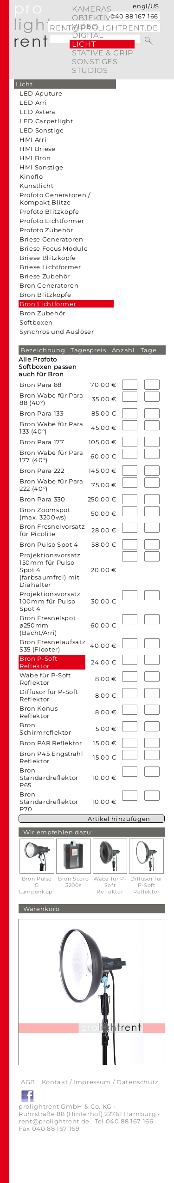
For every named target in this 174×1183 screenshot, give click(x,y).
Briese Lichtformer (50, 267)
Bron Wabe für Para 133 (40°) (51, 427)
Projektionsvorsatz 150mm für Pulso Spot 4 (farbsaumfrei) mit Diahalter (50, 569)
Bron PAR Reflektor (50, 743)
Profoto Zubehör (46, 230)
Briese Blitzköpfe (47, 257)
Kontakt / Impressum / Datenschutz (100, 1082)
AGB (28, 1082)
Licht (84, 44)
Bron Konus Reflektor (38, 712)
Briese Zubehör (44, 276)
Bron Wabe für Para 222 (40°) (51, 484)
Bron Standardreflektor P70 (48, 802)
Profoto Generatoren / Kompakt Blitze (54, 198)
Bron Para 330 (42, 499)
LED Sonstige (41, 130)
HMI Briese (37, 148)
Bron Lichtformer (47, 304)
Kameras (91, 9)
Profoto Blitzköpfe (49, 211)
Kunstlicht (36, 185)
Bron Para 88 (40, 384)
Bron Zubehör (42, 313)
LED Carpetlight (46, 121)
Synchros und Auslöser (56, 331)
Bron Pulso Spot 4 (48, 544)
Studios (90, 70)
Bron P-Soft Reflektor (38, 662)
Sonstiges (95, 61)
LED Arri (33, 102)
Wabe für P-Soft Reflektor (45, 678)
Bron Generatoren (48, 285)
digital (87, 35)
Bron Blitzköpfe (45, 294)
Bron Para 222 (41, 470)
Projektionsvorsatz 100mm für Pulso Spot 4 (50, 601)
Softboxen (36, 322)
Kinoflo (31, 176)
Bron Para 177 (41, 442)
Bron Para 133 (41, 413)
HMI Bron (35, 158)
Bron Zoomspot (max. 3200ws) (44, 513)
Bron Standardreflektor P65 (48, 778)
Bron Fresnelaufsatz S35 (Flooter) (52, 645)
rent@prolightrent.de (54, 1121)
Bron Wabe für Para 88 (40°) (51, 399)
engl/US (146, 6)
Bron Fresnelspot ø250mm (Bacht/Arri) (47, 625)
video (85, 26)
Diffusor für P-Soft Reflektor (48, 695)
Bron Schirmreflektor (45, 728)
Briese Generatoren (51, 239)
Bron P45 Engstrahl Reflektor (51, 757)
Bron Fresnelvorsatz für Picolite (52, 530)
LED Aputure (40, 93)
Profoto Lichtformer (51, 220)
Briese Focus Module (53, 248)
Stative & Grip (102, 52)
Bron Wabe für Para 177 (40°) (51, 456)
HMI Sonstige (41, 167)
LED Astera (37, 111)
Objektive (94, 17)
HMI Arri (32, 139)
